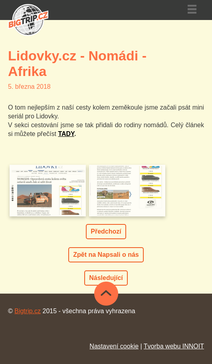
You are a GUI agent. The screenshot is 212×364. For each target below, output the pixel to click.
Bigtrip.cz (27, 311)
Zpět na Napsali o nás (106, 254)
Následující (106, 277)
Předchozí (106, 231)
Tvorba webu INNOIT (174, 346)
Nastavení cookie (114, 346)
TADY (66, 133)
